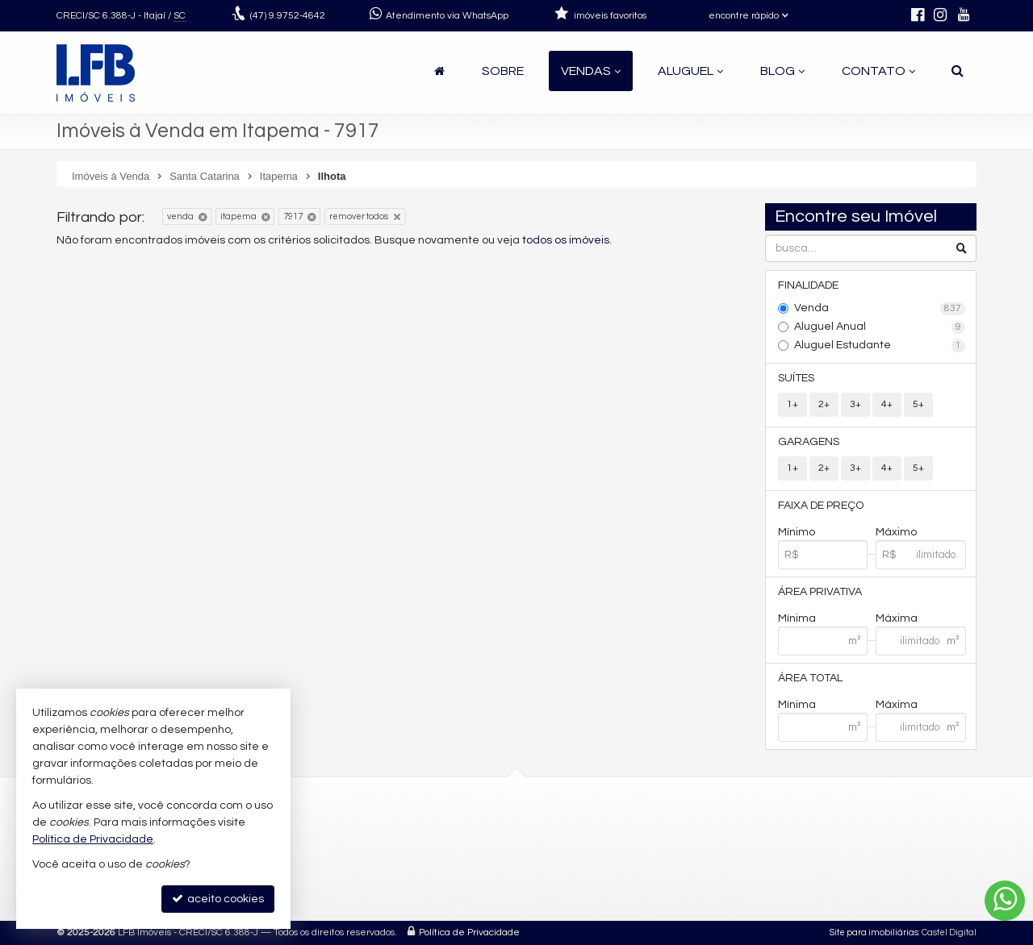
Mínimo (796, 532)
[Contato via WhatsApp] (1005, 900)
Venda (880, 308)
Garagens (808, 442)
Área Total (810, 678)
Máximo (896, 532)
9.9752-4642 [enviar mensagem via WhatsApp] (287, 15)
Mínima (797, 618)
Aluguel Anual (880, 327)
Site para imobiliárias (874, 932)
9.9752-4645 (430, 851)
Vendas (591, 71)
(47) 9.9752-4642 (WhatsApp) (463, 832)
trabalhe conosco (434, 890)
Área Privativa (820, 591)
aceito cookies (218, 899)
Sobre (503, 71)
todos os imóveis (565, 240)
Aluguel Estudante (880, 345)
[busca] (957, 71)
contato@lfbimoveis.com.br (461, 870)
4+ (887, 404)
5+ (918, 404)
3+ (855, 404)
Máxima (897, 618)
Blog (782, 71)
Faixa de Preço (821, 505)
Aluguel (690, 71)
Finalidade (808, 285)
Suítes (796, 378)
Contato (878, 71)
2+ (824, 404)
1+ (792, 404)
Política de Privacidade (469, 932)
